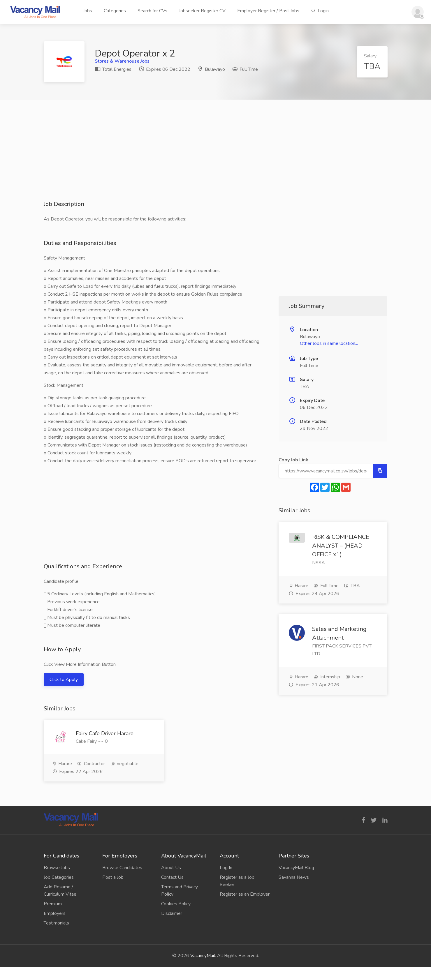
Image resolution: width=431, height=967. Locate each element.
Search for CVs (152, 11)
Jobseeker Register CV (202, 11)
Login (320, 11)
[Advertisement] (216, 159)
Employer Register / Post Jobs (268, 11)
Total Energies (113, 69)
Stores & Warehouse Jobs (122, 61)
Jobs (87, 11)
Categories (115, 11)
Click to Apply (64, 679)
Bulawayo (215, 69)
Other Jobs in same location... (329, 343)
